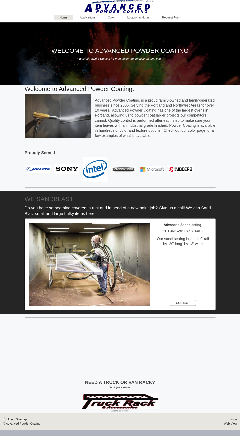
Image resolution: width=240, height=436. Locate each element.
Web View (230, 423)
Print (9, 419)
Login (233, 419)
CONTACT (183, 303)
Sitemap (21, 419)
